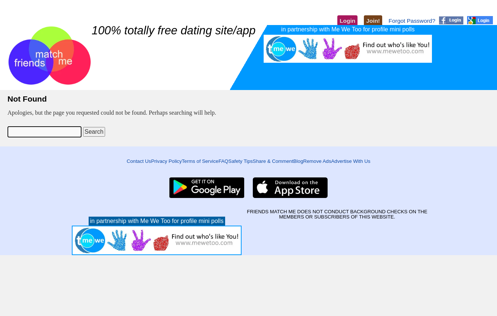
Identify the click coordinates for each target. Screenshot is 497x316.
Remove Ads (317, 161)
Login (347, 21)
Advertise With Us (351, 161)
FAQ (223, 161)
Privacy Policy (166, 161)
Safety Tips (240, 161)
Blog (298, 161)
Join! (373, 21)
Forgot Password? (412, 21)
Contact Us (139, 161)
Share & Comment (273, 161)
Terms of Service (200, 161)
